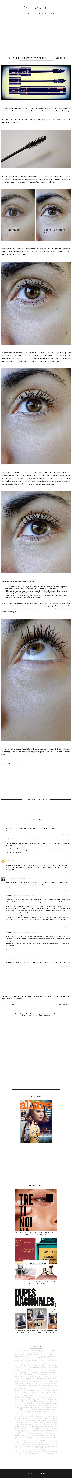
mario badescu (36, 1409)
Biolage (51, 1362)
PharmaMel (24, 1426)
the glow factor (34, 1444)
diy (41, 1378)
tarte (31, 1442)
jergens (24, 1397)
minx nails (45, 1414)
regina (50, 1434)
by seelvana (41, 1365)
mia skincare (18, 1414)
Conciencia (18, 1374)
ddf (30, 1376)
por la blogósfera (35, 1430)
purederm (18, 1434)
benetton (17, 1362)
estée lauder (29, 1383)
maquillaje (20, 1409)
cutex (22, 1376)
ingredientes (29, 1396)
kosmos (17, 1399)
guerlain (51, 1388)
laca (51, 1401)
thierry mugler (48, 1444)
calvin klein (28, 1367)
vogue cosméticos (40, 1453)
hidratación (19, 1394)
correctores (28, 1374)
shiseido (17, 1439)
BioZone (22, 1363)
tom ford (34, 1446)
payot (23, 1424)
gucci (48, 1388)
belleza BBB (36, 1360)
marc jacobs (28, 1409)
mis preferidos (53, 1415)
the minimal (41, 1444)
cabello (49, 1365)
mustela (28, 1416)
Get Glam (36, 7)
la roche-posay (27, 1401)
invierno (40, 1396)
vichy (26, 1451)
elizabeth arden (30, 1381)
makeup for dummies (22, 1407)
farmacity (48, 1385)
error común (53, 1381)
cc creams (49, 1367)
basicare (55, 1356)
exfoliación (54, 1383)
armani (51, 1354)
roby (25, 1435)
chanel (50, 1369)
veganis (18, 1451)
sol (24, 1441)
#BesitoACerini (19, 1350)
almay (32, 1352)
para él (55, 1422)
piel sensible (26, 1428)
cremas (43, 1374)
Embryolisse (42, 1381)
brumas (27, 1365)
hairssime (28, 1390)
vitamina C (53, 1451)
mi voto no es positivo (51, 1413)
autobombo (23, 1356)
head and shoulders (42, 1390)
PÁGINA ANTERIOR (64, 1004)
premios (55, 1430)
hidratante (26, 1394)
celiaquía (54, 1367)
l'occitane (33, 1399)
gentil (56, 1387)
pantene (42, 1422)
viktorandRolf (46, 1451)
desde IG (28, 1378)
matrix (36, 1411)
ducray (16, 1379)
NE (30, 1418)
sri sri (55, 1441)
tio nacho (22, 1446)
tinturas (17, 1446)
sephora (42, 1437)
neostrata (39, 1418)
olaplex (48, 1420)
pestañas (18, 1426)
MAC (43, 1405)
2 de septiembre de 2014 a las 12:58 (22, 824)
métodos (43, 1413)
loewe (29, 1405)
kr (20, 1399)
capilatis (34, 1367)
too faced (44, 1446)
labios (35, 1401)
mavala (40, 1411)
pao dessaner (49, 1422)
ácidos (36, 1350)
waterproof (50, 1453)
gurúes (23, 1390)
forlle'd (37, 1387)
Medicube (17, 1413)
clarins (33, 1371)
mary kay (49, 1409)
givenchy (43, 1388)
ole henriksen (54, 1420)
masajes (23, 1411)
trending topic (40, 1448)
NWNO (38, 1420)
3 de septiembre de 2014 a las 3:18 (25, 895)
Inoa (36, 1396)
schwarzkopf (21, 1437)
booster (52, 1364)
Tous (56, 1446)
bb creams (18, 1358)
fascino (52, 1385)
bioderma (41, 1362)
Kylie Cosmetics (24, 1399)
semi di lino (35, 1437)
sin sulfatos (33, 1439)
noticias (31, 1420)
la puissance (18, 1401)
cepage (25, 1369)
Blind (31, 1363)
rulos (42, 1435)
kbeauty (29, 1397)
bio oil (31, 1362)
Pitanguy (55, 1428)
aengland (17, 1352)
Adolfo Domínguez (52, 1350)
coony (23, 1374)
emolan (48, 1381)
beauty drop (33, 1358)
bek (25, 1360)
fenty (16, 1387)
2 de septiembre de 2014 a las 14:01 (25, 839)
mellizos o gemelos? (34, 1413)
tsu (52, 1448)
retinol (55, 1434)
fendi (56, 1385)
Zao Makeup (29, 1455)
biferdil (27, 1362)
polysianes (22, 1430)
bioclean (35, 1362)
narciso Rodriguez (35, 1416)
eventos (41, 1383)
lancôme (17, 1403)
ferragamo (20, 1387)
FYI (48, 1387)
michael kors (31, 1414)
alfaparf (25, 1352)
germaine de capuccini (21, 1388)
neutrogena (46, 1418)
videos (30, 1451)
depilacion (40, 1376)
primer (17, 1432)
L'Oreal (39, 1399)
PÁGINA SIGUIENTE (8, 1004)
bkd (26, 1363)
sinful (43, 1439)
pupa (56, 1432)
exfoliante (18, 1385)
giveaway (37, 1388)
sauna (16, 1437)
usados (55, 1449)
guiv (19, 1390)
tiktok (55, 1444)
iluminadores (45, 1394)
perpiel (50, 1424)
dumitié (21, 1379)
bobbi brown (45, 1364)
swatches (26, 1443)
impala (52, 1394)
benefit (55, 1360)
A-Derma (26, 1350)
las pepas (35, 1403)
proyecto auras (50, 1432)
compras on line (52, 1373)
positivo (43, 1430)
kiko (51, 1397)
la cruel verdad (46, 1399)
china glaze (21, 1371)
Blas (28, 1363)
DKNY (43, 1378)
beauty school (43, 1358)
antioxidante (29, 1354)
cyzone (27, 1376)
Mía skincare (24, 1414)
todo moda (28, 1446)
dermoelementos (19, 1378)
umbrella (26, 1449)
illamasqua (37, 1394)
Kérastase (44, 1397)
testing (40, 1442)
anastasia (46, 1352)
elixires (24, 1381)
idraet (32, 1394)
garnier (52, 1387)
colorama (23, 1372)
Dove (55, 1378)
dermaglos (47, 1376)
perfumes (45, 1424)
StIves (21, 1442)
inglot (23, 1396)
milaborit (40, 1414)
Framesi (41, 1387)
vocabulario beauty (28, 1453)
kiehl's (48, 1397)
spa (40, 1441)
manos (39, 1407)
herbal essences (31, 1392)
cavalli (38, 1367)
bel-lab (29, 1360)
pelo (33, 1424)
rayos (30, 1433)
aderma (45, 1350)
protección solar (40, 1432)
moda (16, 1416)
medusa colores (24, 1413)
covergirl (38, 1374)
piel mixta (53, 1426)
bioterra (55, 1362)
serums (48, 1437)
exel (49, 1383)
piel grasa (39, 1426)
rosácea (31, 1435)
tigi (53, 1444)
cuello (55, 1374)
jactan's (21, 1397)
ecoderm (32, 1379)
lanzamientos (26, 1403)
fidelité (25, 1387)
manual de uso (52, 1407)
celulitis (21, 1369)
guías (16, 1390)
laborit (48, 1401)
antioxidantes (41, 1354)
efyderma (42, 1379)
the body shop (46, 1442)
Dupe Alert (26, 1379)
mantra (44, 1407)
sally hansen (53, 1435)
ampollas (40, 1352)
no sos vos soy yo (23, 1420)
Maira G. (46, 1473)
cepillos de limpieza (33, 1369)
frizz (46, 1387)
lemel (41, 1403)
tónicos (39, 1446)
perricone (55, 1424)
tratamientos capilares (29, 1448)
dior (38, 1378)
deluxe (34, 1376)
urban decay (49, 1449)
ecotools (36, 1379)
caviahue (43, 1367)
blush (40, 1364)
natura (45, 1416)
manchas (33, 1407)
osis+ (27, 1422)
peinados (28, 1424)
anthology (54, 1352)
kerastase (38, 1397)
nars (41, 1416)
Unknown (10, 860)
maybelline (53, 1411)
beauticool (25, 1358)
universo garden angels (35, 1449)
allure (29, 1352)
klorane (55, 1397)
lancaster (55, 1401)
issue (52, 1396)
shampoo (54, 1437)
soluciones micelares (32, 1441)
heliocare (17, 1392)
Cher (53, 1369)
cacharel (23, 1367)
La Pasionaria (54, 1399)
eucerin (36, 1383)
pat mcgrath (18, 1424)
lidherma (46, 1403)
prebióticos (49, 1430)
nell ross (34, 1418)
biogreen (46, 1362)
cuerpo (17, 1376)
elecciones (48, 1380)
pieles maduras (36, 1428)
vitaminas (18, 1453)
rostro (35, 1435)
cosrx (34, 1374)
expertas (29, 1385)
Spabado (44, 1441)
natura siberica (52, 1416)
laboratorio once (42, 1401)
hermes (38, 1392)
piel (33, 1426)
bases (50, 1356)
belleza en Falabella (47, 1360)
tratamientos (18, 1448)
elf (20, 1381)
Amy (7, 878)
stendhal (17, 1442)
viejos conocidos (37, 1451)
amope (36, 1352)
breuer (17, 1365)
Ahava (21, 1352)
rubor (38, 1435)
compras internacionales (40, 1373)
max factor (46, 1411)
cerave (41, 1369)
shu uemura (23, 1439)
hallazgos (33, 1390)
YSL (25, 1455)
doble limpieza (49, 1378)
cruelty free (49, 1374)
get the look (31, 1388)
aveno (31, 1356)
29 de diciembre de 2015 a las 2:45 (25, 958)
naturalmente (19, 1418)
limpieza (53, 1403)
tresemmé (48, 1448)
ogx (41, 1420)
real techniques (36, 1433)
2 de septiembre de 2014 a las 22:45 (27, 860)
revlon (17, 1435)
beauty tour (53, 1358)
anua (47, 1354)
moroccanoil (22, 1416)
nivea (16, 1420)
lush (32, 1405)
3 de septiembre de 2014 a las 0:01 (22, 878)
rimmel (22, 1435)
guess (56, 1388)
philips (29, 1426)
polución (17, 1430)
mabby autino (38, 1405)
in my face (18, 1396)
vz (46, 1453)
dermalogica (54, 1376)
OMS (16, 1422)
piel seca (18, 1428)
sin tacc (39, 1439)
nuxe (34, 1420)
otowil (30, 1422)
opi (21, 1422)
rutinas (46, 1435)
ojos (44, 1420)
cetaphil (46, 1369)
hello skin (23, 1392)
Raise (27, 1433)
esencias (21, 1383)
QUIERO (23, 1434)
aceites (31, 1350)
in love (55, 1394)
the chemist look (24, 1444)
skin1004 (50, 1439)
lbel (39, 1403)
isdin (49, 1396)
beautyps (19, 1360)
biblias (22, 1362)
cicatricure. (27, 1371)
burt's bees (34, 1365)
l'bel (29, 1399)
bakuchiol (45, 1356)
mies (36, 1414)
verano (22, 1451)
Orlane (24, 1422)
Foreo (33, 1387)
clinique (46, 1371)
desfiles (34, 1378)
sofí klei (21, 1441)
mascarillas (30, 1411)
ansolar (50, 1352)
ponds (27, 1430)
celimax (16, 1369)
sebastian (29, 1437)
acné (41, 1350)
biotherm (17, 1363)
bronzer (22, 1365)
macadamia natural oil (51, 1405)
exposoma (35, 1385)
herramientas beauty (49, 1392)
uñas (43, 1450)
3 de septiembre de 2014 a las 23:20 (25, 932)
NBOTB (27, 1418)
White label (20, 1455)
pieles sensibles (48, 1428)
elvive (36, 1381)
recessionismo (44, 1433)
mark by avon (43, 1409)
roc (28, 1435)
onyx (18, 1422)
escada (16, 1383)
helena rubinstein (52, 1390)
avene (28, 1356)
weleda (55, 1453)
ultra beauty (21, 1449)
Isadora (45, 1396)
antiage (18, 1354)
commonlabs (29, 1372)
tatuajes (35, 1442)
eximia (24, 1385)
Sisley (46, 1439)
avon (35, 1356)
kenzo (33, 1397)
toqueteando (51, 1446)
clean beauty (39, 1371)
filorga (29, 1387)
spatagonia (50, 1441)
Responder (65, 834)
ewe (46, 1383)
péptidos (38, 1424)
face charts (42, 1385)
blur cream (35, 1363)
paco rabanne (35, 1422)
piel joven (46, 1426)
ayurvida (40, 1356)
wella (16, 1455)
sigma (28, 1439)
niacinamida (53, 1418)
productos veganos (26, 1432)
